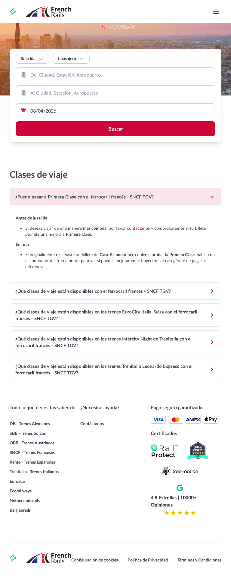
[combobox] (115, 74)
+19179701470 (156, 11)
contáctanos (153, 230)
